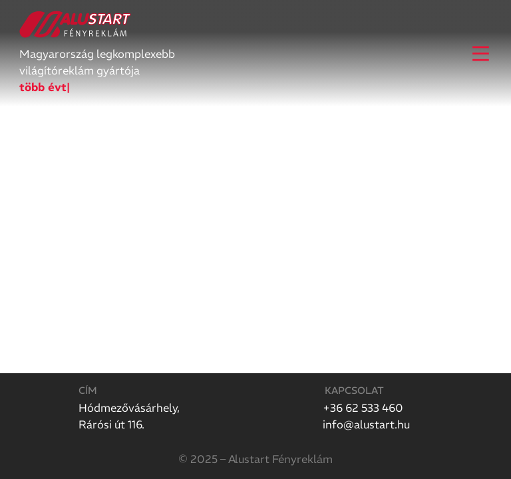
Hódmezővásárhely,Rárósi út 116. (129, 416)
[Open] (481, 54)
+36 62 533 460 (363, 408)
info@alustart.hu (366, 425)
